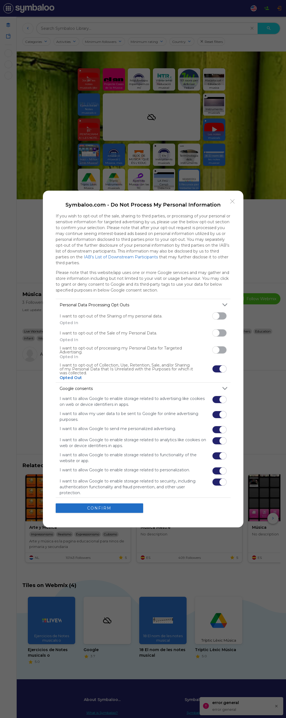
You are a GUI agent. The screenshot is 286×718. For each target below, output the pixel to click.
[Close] (232, 201)
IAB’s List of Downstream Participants (121, 256)
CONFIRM (99, 507)
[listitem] (143, 305)
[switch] (219, 316)
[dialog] (143, 359)
